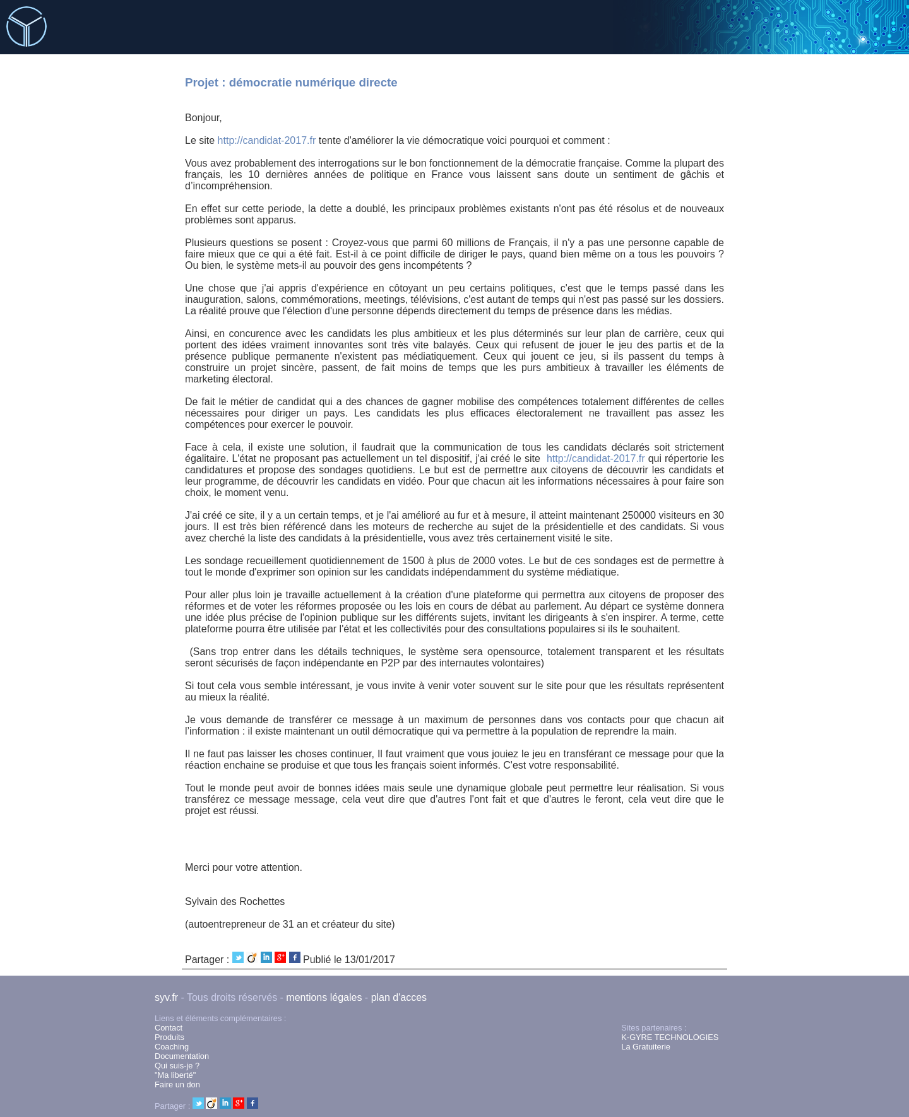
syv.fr (166, 997)
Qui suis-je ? (177, 1065)
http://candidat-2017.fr (267, 140)
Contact (168, 1027)
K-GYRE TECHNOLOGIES (669, 1037)
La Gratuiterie (645, 1046)
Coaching (172, 1046)
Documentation (182, 1056)
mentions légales (324, 997)
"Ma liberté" (175, 1075)
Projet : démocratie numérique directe (291, 82)
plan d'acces (399, 997)
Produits (169, 1037)
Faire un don (177, 1084)
